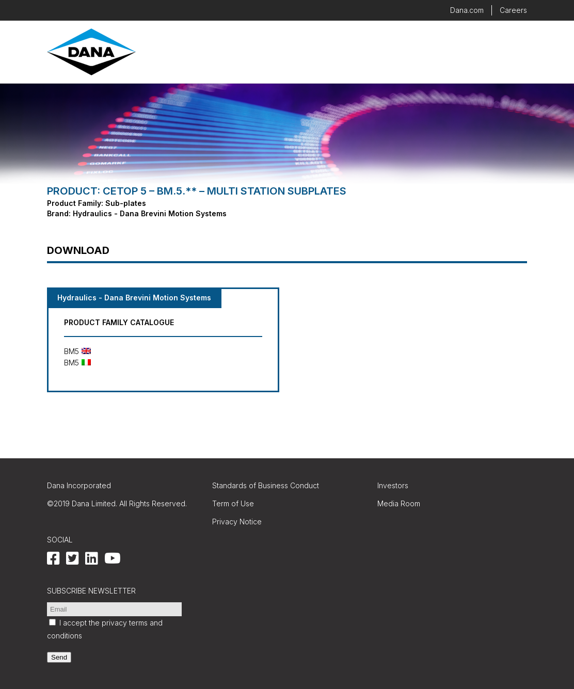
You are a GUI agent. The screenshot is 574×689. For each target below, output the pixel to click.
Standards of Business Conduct (265, 485)
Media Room (398, 503)
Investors (392, 485)
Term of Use (233, 503)
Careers (513, 10)
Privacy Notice (237, 521)
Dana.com (467, 10)
